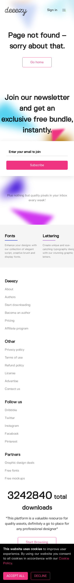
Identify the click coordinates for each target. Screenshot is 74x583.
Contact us (12, 389)
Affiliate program (16, 328)
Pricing (10, 320)
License (10, 373)
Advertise (11, 381)
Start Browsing (37, 542)
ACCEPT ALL (15, 576)
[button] (64, 10)
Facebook (12, 433)
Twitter (10, 418)
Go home (37, 62)
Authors (10, 297)
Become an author (17, 312)
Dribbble (11, 410)
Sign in (52, 10)
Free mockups (15, 478)
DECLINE (40, 576)
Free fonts (12, 470)
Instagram (12, 425)
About (9, 289)
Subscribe (37, 165)
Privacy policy (14, 349)
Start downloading (18, 305)
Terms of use (13, 357)
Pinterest (11, 441)
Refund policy (14, 365)
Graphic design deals (19, 462)
